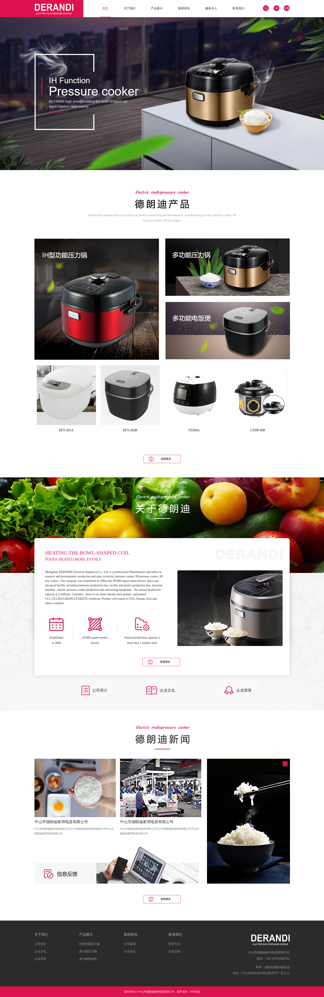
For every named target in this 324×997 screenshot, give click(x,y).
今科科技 (195, 991)
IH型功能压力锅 (89, 944)
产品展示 (86, 934)
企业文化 (40, 951)
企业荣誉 (40, 958)
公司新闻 (130, 944)
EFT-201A (66, 430)
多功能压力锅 (88, 951)
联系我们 (175, 934)
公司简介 (40, 944)
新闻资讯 (130, 934)
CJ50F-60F (257, 430)
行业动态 (130, 951)
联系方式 (174, 944)
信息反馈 (174, 951)
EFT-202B (130, 430)
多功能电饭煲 (88, 958)
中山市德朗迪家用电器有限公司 (61, 822)
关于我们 (41, 934)
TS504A (194, 430)
